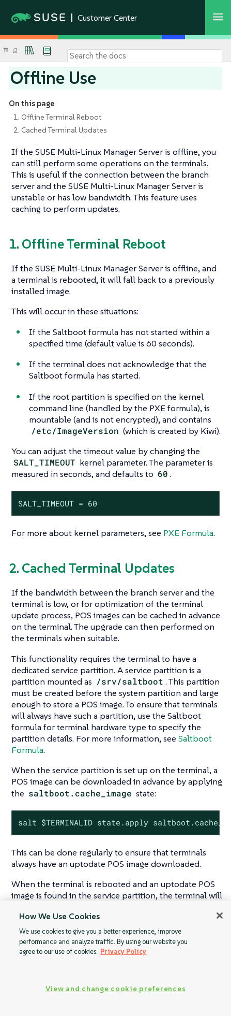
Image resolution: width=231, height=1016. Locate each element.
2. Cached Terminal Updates (60, 130)
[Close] (219, 915)
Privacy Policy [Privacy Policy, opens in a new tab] (123, 951)
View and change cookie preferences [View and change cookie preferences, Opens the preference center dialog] (115, 988)
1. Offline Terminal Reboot (57, 117)
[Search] (144, 56)
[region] (115, 958)
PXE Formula (188, 533)
